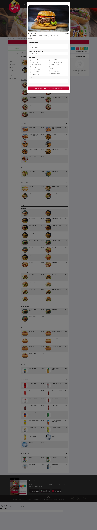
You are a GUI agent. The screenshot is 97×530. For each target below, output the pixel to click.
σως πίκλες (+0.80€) (54, 64)
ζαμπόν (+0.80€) (34, 67)
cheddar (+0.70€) (34, 60)
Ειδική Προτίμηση (33, 42)
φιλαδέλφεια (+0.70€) (55, 73)
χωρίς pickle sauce (35, 47)
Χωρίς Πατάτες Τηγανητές (36, 51)
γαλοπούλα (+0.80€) (35, 69)
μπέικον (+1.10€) (34, 71)
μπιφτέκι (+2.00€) (34, 74)
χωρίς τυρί (33, 45)
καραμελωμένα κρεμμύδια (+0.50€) (56, 67)
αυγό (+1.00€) (53, 60)
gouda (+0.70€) (34, 62)
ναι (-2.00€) (33, 53)
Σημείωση (31, 78)
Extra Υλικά (32, 57)
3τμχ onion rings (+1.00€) (55, 62)
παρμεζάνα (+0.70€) (35, 64)
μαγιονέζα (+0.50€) (54, 71)
